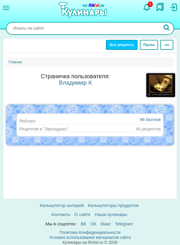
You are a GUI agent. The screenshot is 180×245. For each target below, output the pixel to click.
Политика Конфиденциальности (89, 232)
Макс (105, 223)
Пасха (149, 44)
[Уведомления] (147, 7)
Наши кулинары (111, 214)
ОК (93, 223)
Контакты (61, 214)
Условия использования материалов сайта (90, 237)
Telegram (124, 223)
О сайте (83, 214)
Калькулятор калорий (62, 205)
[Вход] (173, 7)
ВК (83, 223)
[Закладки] (160, 7)
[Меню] (6, 8)
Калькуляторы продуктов (113, 205)
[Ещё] (166, 45)
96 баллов (150, 119)
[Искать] (166, 28)
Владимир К (75, 82)
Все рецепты (121, 44)
